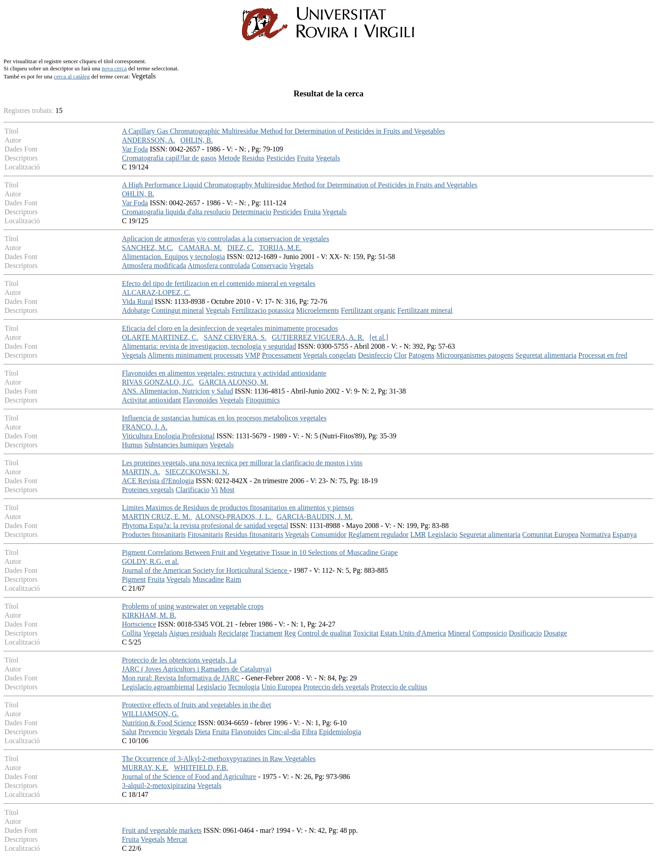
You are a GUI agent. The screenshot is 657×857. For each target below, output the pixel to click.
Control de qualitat (324, 633)
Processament (281, 355)
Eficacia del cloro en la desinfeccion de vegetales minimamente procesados (230, 328)
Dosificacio (525, 633)
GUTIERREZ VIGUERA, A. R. (318, 337)
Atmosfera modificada (154, 265)
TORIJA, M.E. (280, 247)
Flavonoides (200, 400)
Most (227, 489)
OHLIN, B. (197, 140)
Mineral (459, 633)
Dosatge (555, 633)
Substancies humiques (176, 445)
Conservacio (270, 265)
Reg (290, 633)
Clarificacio (193, 489)
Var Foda (135, 149)
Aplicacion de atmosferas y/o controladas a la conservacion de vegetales (225, 238)
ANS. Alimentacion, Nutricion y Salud (177, 391)
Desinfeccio (375, 355)
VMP (252, 355)
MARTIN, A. (141, 472)
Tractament (266, 633)
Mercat (177, 839)
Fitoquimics (263, 400)
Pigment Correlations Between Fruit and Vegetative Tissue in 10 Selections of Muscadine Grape (260, 552)
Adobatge (136, 310)
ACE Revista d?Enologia (158, 481)
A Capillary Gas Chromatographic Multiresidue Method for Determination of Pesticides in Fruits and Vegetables (283, 131)
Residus (253, 158)
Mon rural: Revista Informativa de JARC (181, 678)
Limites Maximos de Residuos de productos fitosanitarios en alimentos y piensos (238, 507)
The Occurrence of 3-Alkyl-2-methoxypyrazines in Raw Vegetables (219, 758)
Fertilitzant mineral (425, 310)
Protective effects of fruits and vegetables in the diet (196, 705)
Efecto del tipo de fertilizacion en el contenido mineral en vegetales (219, 283)
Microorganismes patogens (475, 355)
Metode (229, 158)
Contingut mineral (177, 310)
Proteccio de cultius (399, 687)
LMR (418, 534)
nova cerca (114, 68)
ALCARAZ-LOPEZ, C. (156, 292)
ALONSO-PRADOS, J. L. (234, 516)
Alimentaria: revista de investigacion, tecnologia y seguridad (209, 346)
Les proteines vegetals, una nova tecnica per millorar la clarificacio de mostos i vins (242, 463)
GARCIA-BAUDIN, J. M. (314, 516)
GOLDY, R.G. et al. (150, 561)
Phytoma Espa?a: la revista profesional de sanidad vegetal (205, 525)
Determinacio (251, 212)
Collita (132, 633)
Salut (129, 732)
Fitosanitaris (205, 534)
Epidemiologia (340, 732)
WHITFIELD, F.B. (201, 767)
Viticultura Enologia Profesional (168, 436)
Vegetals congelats (329, 355)
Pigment (134, 579)
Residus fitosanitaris (254, 534)
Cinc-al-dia (284, 732)
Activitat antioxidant (151, 400)
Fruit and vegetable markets (162, 830)
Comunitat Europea (550, 534)
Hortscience (139, 624)
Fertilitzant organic (368, 310)
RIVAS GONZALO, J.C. (158, 382)
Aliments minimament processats (195, 355)
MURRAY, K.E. (145, 767)
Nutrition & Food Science (159, 723)
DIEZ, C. (240, 247)
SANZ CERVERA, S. (234, 337)
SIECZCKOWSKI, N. (197, 472)
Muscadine (208, 579)
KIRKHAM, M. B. (149, 615)
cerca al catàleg (72, 76)
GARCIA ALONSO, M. (233, 382)
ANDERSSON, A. (148, 140)
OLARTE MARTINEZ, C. (160, 337)
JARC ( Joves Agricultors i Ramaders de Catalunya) (197, 669)
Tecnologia (243, 687)
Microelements (317, 310)
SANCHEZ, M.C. (147, 247)
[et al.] (378, 337)
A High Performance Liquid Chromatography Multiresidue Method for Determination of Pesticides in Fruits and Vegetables (299, 185)
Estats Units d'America (413, 633)
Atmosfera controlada (219, 265)
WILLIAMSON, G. (150, 714)
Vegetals (328, 158)
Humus (132, 445)
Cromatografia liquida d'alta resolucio (176, 212)
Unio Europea (281, 687)
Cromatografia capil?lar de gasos (169, 158)
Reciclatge (233, 633)
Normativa (595, 534)
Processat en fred (602, 355)
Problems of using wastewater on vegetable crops (193, 606)
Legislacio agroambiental (158, 687)
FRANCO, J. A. (145, 427)
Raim (234, 579)
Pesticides (280, 158)
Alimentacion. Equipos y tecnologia (173, 256)
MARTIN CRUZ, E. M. (157, 516)
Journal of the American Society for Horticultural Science (205, 570)
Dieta (203, 732)
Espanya (625, 534)
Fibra (309, 732)
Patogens (422, 355)
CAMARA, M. (200, 247)
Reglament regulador (378, 534)
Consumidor (328, 534)
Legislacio (443, 534)
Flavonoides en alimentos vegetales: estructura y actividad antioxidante (224, 373)
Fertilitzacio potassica (263, 310)
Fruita (305, 158)
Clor (400, 355)
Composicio (489, 633)
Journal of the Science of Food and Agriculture (189, 776)
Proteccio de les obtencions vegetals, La (179, 660)
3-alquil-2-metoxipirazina (158, 785)
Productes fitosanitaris (154, 534)
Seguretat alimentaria (545, 355)
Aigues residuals (192, 633)
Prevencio (152, 732)
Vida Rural (137, 301)
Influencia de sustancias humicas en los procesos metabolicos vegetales (224, 418)
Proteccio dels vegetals (336, 687)
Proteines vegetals (148, 489)
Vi (214, 489)
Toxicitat (366, 633)
